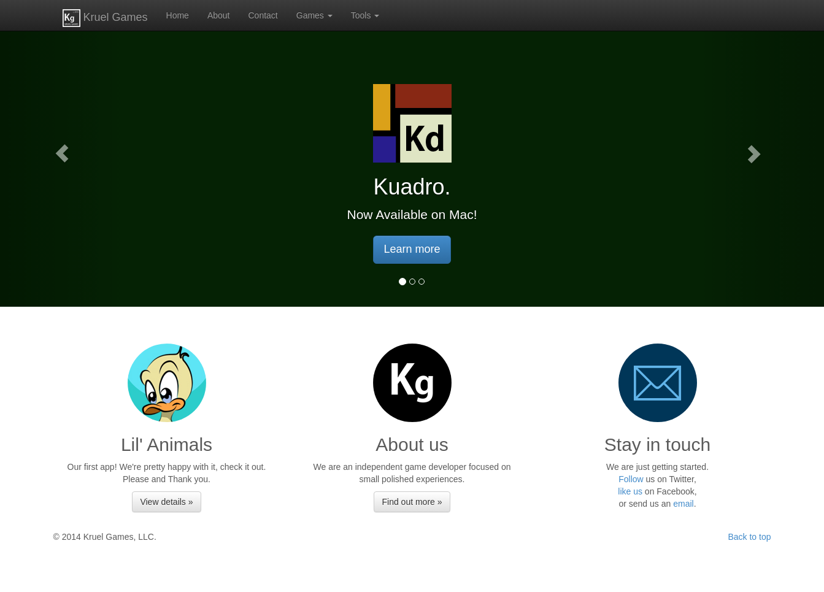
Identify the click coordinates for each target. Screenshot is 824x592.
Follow (630, 479)
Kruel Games (105, 18)
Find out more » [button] (412, 502)
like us (630, 491)
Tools (365, 15)
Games (314, 15)
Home (177, 15)
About (218, 15)
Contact (263, 15)
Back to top (749, 537)
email (683, 504)
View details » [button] (166, 502)
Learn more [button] (411, 249)
